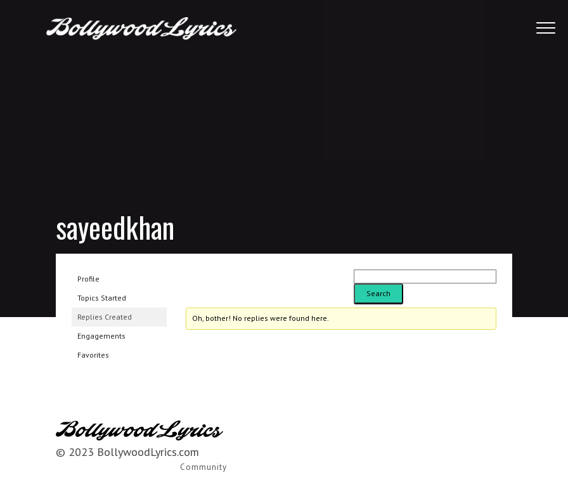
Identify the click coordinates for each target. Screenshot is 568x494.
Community (203, 467)
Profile (88, 278)
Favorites (93, 355)
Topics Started (101, 297)
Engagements (101, 336)
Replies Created (104, 317)
